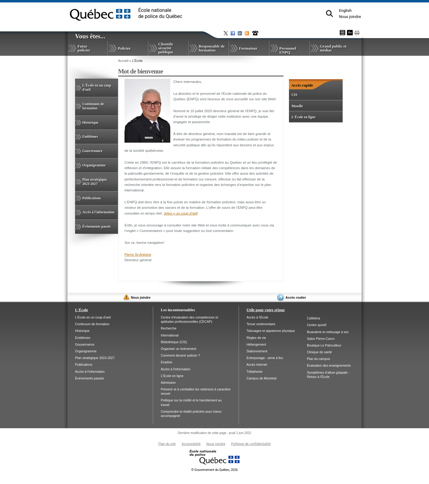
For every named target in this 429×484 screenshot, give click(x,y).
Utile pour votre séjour (266, 310)
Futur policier (84, 48)
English (345, 10)
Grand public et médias (333, 48)
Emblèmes (90, 136)
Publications (91, 198)
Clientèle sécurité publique (165, 48)
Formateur (248, 48)
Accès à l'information (98, 212)
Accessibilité (191, 444)
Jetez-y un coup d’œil (180, 213)
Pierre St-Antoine (137, 254)
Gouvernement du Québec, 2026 (214, 470)
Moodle (297, 106)
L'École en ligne (303, 117)
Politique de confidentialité (251, 444)
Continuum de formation (93, 106)
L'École (81, 310)
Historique (90, 122)
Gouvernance (92, 151)
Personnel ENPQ (287, 50)
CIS (294, 95)
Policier (124, 48)
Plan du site (167, 444)
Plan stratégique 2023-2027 (94, 182)
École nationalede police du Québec (160, 13)
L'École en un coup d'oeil (96, 87)
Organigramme (94, 165)
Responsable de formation (212, 48)
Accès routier (296, 297)
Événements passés (96, 226)
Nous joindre (350, 16)
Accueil (123, 60)
